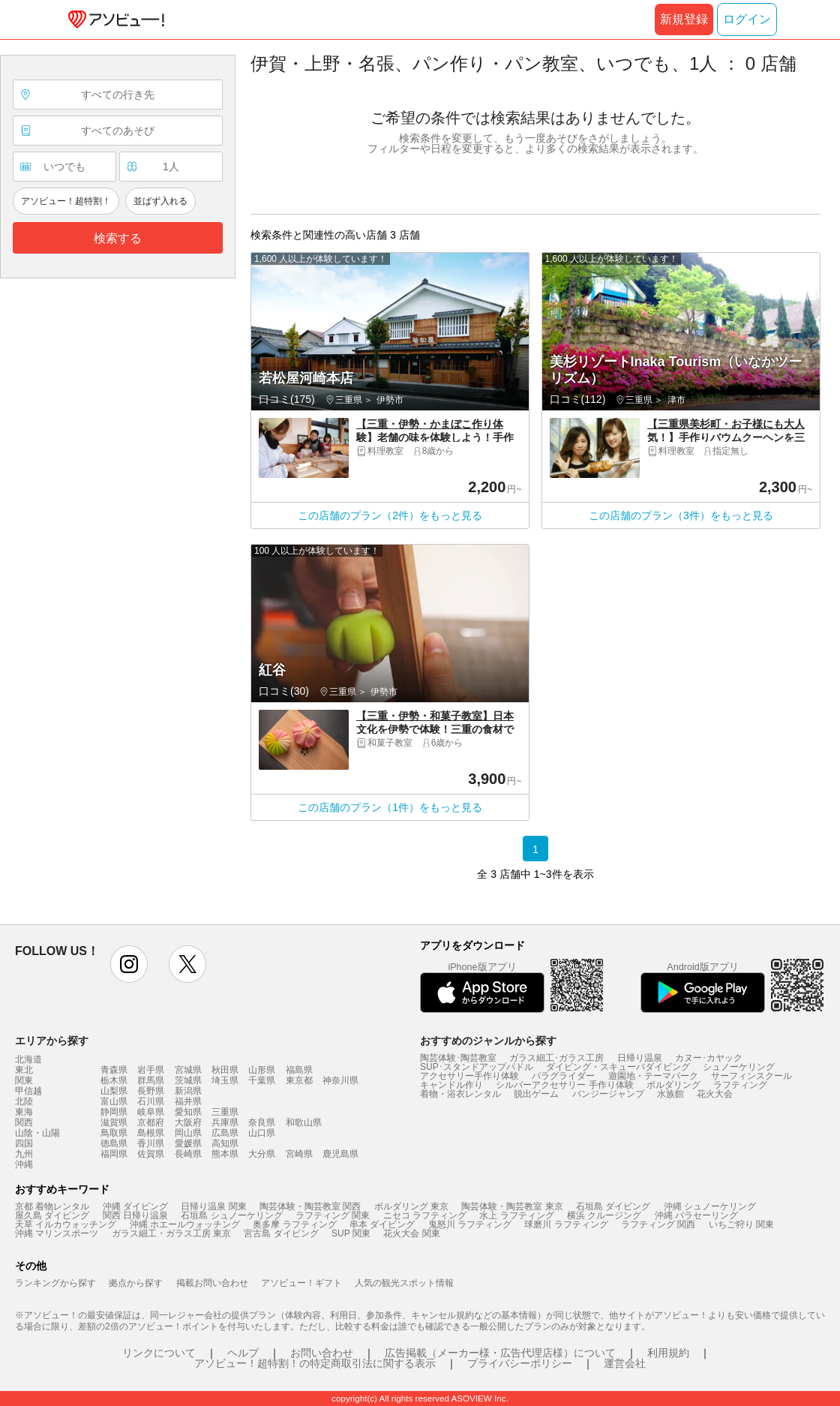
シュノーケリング (739, 1067)
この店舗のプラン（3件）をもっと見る (681, 515)
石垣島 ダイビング (613, 1206)
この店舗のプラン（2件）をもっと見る (390, 515)
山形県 (261, 1070)
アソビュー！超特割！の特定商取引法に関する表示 (315, 1363)
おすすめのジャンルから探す (488, 1041)
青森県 (114, 1070)
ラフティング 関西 (658, 1224)
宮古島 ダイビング (281, 1233)
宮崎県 (299, 1154)
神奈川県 (340, 1080)
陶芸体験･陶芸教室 (458, 1058)
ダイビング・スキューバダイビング (618, 1067)
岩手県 (150, 1070)
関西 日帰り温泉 (135, 1215)
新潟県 (188, 1091)
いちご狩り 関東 (741, 1224)
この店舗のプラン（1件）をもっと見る (390, 807)
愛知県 (188, 1112)
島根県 (150, 1133)
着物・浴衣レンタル (460, 1094)
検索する (118, 238)
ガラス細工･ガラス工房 (556, 1058)
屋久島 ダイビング (52, 1215)
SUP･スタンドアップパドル (476, 1067)
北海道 (28, 1059)
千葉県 (261, 1080)
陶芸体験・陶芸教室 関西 (310, 1206)
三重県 (225, 1112)
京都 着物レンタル (52, 1206)
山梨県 (114, 1091)
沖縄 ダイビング (135, 1206)
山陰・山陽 (37, 1132)
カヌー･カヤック (708, 1058)
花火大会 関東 (411, 1233)
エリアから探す (51, 1041)
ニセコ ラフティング (424, 1215)
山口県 (261, 1133)
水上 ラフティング (516, 1215)
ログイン (747, 19)
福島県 (299, 1070)
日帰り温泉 (639, 1058)
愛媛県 (188, 1143)
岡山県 (188, 1133)
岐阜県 (150, 1112)
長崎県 (188, 1154)
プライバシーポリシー (519, 1363)
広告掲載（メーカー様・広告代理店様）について (500, 1353)
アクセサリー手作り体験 (469, 1076)
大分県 (261, 1154)
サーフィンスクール (751, 1076)
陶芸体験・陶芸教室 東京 (511, 1206)
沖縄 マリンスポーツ (56, 1233)
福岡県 (114, 1154)
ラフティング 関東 (333, 1215)
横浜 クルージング (604, 1215)
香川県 (150, 1143)
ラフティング (740, 1085)
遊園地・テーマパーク (653, 1076)
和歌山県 (304, 1122)
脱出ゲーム (536, 1094)
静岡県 (114, 1112)
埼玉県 (225, 1080)
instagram (129, 964)
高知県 (225, 1143)
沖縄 (24, 1164)
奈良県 (261, 1122)
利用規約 (668, 1353)
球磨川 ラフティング (566, 1224)
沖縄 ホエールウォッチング (185, 1224)
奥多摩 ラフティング (294, 1224)
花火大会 (715, 1094)
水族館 (670, 1094)
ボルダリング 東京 (411, 1206)
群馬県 (150, 1080)
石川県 (150, 1101)
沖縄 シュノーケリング (710, 1206)
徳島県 (114, 1143)
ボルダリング (673, 1085)
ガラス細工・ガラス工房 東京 (171, 1233)
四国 (24, 1143)
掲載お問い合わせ (212, 1283)
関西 (24, 1122)
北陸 (24, 1101)
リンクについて (159, 1353)
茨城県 (188, 1080)
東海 (24, 1111)
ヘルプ (243, 1353)
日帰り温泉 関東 (213, 1206)
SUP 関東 (351, 1233)
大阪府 (188, 1122)
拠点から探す (136, 1283)
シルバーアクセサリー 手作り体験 (564, 1085)
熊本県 (225, 1154)
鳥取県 (114, 1133)
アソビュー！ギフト (301, 1283)
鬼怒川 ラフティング (470, 1224)
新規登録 (684, 19)
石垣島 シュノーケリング (231, 1215)
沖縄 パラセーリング (696, 1215)
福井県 (188, 1101)
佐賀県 (150, 1154)
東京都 (299, 1080)
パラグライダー (563, 1076)
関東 (24, 1080)
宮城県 (188, 1070)
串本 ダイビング (382, 1224)
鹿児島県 (340, 1154)
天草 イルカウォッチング (65, 1224)
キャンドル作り (451, 1085)
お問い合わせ (321, 1353)
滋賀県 (114, 1122)
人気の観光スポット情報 (404, 1283)
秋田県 (225, 1070)
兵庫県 (225, 1122)
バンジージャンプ (608, 1094)
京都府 (150, 1122)
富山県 (114, 1101)
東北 (24, 1069)
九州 (24, 1153)
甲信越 (28, 1090)
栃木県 (114, 1080)
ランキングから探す (55, 1283)
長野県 (150, 1091)
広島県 (225, 1133)
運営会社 (625, 1363)
